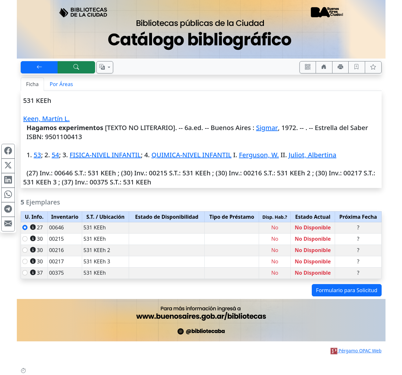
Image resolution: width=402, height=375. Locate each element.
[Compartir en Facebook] (8, 151)
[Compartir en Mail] (8, 223)
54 (55, 154)
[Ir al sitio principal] (201, 29)
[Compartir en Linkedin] (8, 180)
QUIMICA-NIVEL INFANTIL (191, 154)
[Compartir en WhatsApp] (8, 194)
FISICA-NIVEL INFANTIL (105, 154)
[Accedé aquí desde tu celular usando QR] (307, 67)
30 (36, 238)
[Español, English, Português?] (104, 67)
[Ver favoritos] (373, 67)
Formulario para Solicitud (346, 290)
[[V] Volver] (39, 67)
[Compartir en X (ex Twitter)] (8, 165)
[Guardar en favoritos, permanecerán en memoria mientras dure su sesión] (356, 67)
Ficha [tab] (32, 84)
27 (36, 227)
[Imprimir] (340, 67)
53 (37, 154)
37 (36, 272)
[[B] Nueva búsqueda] (76, 67)
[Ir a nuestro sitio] (324, 67)
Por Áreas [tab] (61, 84)
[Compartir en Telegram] (8, 209)
